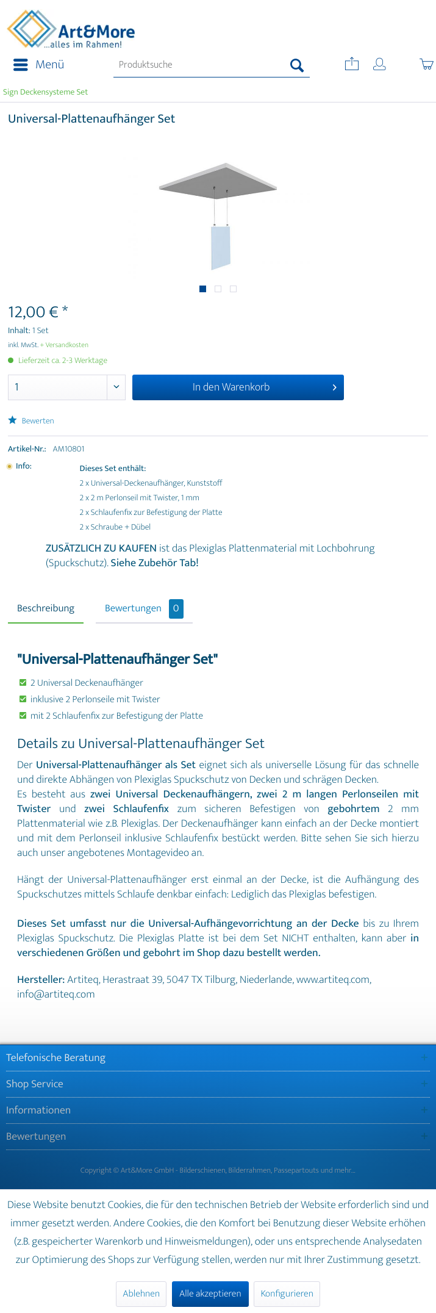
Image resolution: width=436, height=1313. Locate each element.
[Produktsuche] (211, 65)
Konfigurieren (286, 1294)
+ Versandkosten (64, 345)
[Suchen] (297, 65)
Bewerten (31, 421)
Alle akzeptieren (210, 1294)
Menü (38, 65)
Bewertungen (144, 609)
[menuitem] (35, 65)
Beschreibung (45, 608)
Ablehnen (141, 1294)
